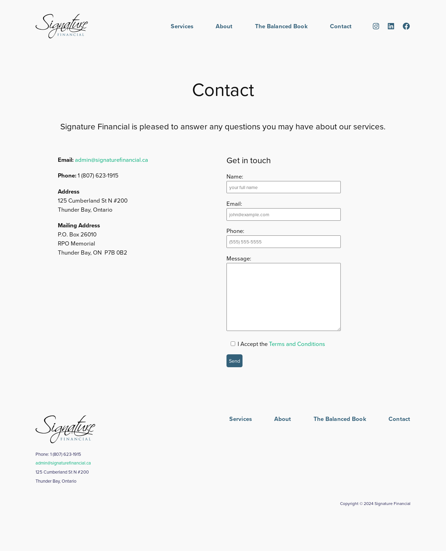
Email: (234, 203)
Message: (238, 258)
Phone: (235, 231)
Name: (234, 176)
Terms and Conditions (297, 344)
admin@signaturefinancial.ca (111, 160)
